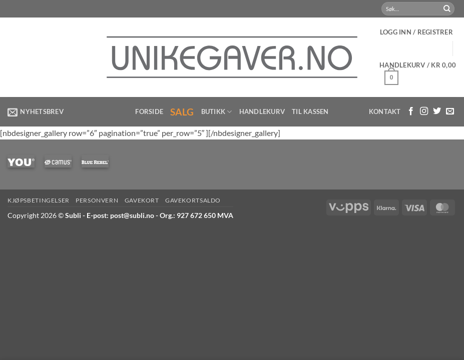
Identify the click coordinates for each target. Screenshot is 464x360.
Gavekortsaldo (193, 200)
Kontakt (385, 112)
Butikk (216, 111)
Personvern (97, 200)
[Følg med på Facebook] (411, 111)
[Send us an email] (450, 111)
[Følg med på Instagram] (424, 111)
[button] (416, 32)
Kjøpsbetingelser (39, 200)
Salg (182, 112)
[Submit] (446, 9)
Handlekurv (262, 112)
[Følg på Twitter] (437, 111)
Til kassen (310, 112)
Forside (149, 112)
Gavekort (142, 200)
